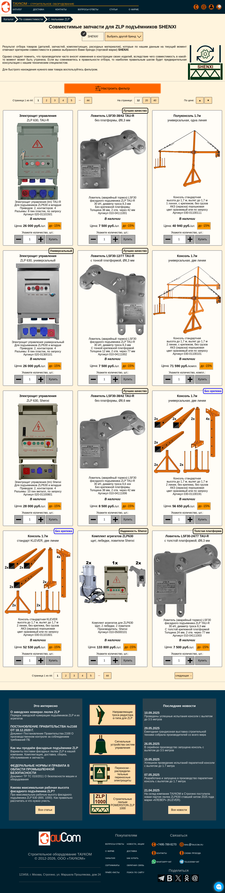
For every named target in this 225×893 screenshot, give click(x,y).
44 (88, 100)
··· (80, 100)
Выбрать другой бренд (121, 36)
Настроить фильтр (115, 88)
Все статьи (45, 809)
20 (146, 100)
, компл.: (187, 372)
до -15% (54, 225)
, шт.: (38, 232)
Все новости (179, 809)
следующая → (183, 675)
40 (155, 100)
